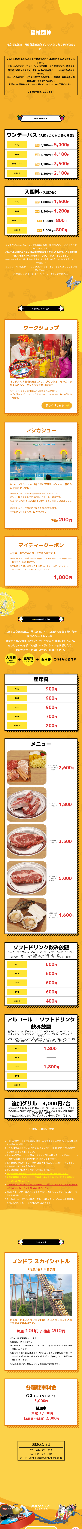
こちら (67, 266)
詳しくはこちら (57, 405)
